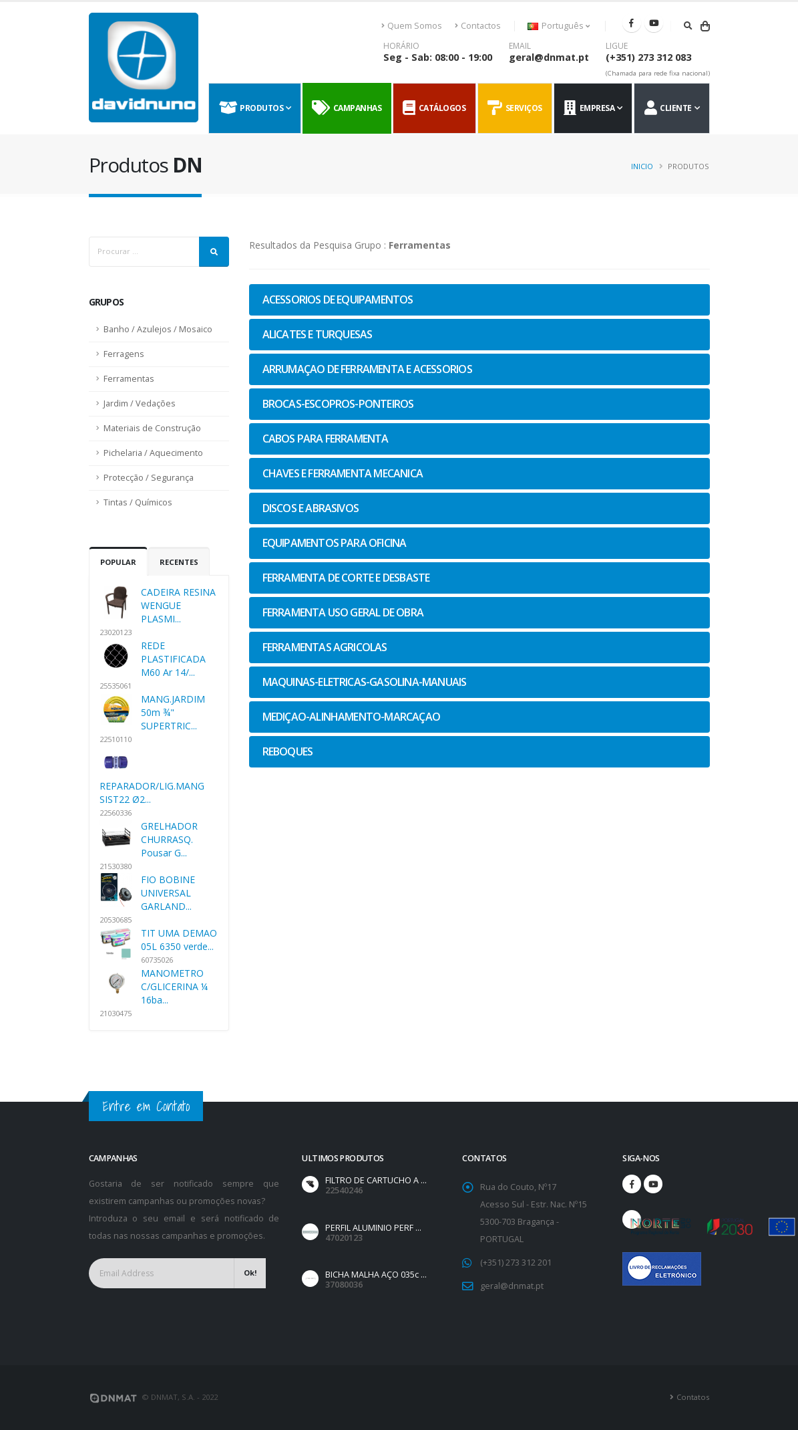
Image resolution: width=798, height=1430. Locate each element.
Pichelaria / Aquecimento (153, 453)
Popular (118, 562)
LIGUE (617, 46)
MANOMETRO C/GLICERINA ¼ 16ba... (174, 986)
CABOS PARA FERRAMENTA (325, 438)
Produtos (251, 108)
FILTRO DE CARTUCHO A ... (376, 1180)
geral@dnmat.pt (549, 57)
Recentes (179, 562)
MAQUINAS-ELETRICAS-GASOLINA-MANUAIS (364, 682)
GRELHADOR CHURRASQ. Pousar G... (169, 839)
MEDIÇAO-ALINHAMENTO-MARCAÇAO (351, 716)
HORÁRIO (401, 46)
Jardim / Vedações (140, 403)
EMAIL (520, 46)
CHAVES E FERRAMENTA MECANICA (342, 473)
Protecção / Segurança (149, 477)
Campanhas (346, 108)
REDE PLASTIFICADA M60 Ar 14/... (173, 659)
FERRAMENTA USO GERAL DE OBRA (343, 612)
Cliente (668, 108)
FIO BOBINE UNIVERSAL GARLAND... (168, 893)
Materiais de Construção (152, 428)
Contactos (478, 25)
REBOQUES (287, 751)
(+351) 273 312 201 (516, 1262)
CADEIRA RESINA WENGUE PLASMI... (178, 605)
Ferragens (124, 354)
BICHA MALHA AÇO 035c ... (376, 1274)
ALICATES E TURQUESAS (317, 334)
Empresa (589, 108)
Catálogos (434, 108)
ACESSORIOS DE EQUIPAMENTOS (337, 299)
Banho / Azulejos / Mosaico (158, 329)
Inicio (642, 166)
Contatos (692, 1397)
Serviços (514, 108)
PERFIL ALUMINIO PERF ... (373, 1227)
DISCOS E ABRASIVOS (310, 508)
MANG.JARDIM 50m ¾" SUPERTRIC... (173, 712)
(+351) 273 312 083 (648, 57)
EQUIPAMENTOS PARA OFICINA (334, 542)
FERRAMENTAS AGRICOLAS (324, 647)
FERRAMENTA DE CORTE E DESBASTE (346, 577)
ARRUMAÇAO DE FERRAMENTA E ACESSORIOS (367, 369)
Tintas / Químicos (138, 502)
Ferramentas (129, 378)
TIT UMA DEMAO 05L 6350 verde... (179, 940)
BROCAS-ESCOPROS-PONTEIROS (338, 403)
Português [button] (559, 25)
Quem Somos (412, 25)
